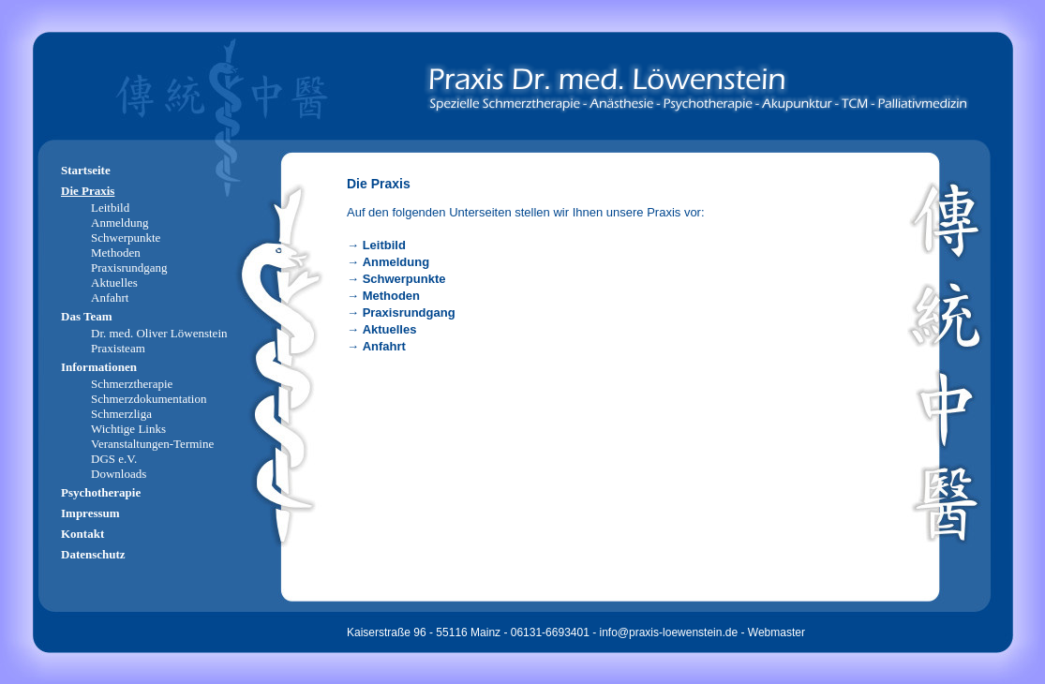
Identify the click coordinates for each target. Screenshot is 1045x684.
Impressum (90, 513)
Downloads (118, 474)
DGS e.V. (114, 459)
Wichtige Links (128, 429)
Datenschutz (93, 554)
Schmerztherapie (131, 384)
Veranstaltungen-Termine (152, 444)
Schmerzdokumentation (148, 399)
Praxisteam (118, 348)
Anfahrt (384, 346)
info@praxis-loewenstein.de (669, 632)
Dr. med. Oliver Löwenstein (159, 333)
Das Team (86, 316)
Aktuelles (390, 329)
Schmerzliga (121, 414)
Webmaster (776, 632)
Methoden (391, 296)
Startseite (86, 170)
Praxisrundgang (409, 312)
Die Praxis (87, 191)
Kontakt (82, 534)
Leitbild (384, 245)
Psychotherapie (101, 492)
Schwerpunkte (404, 279)
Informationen (99, 367)
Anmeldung (396, 262)
